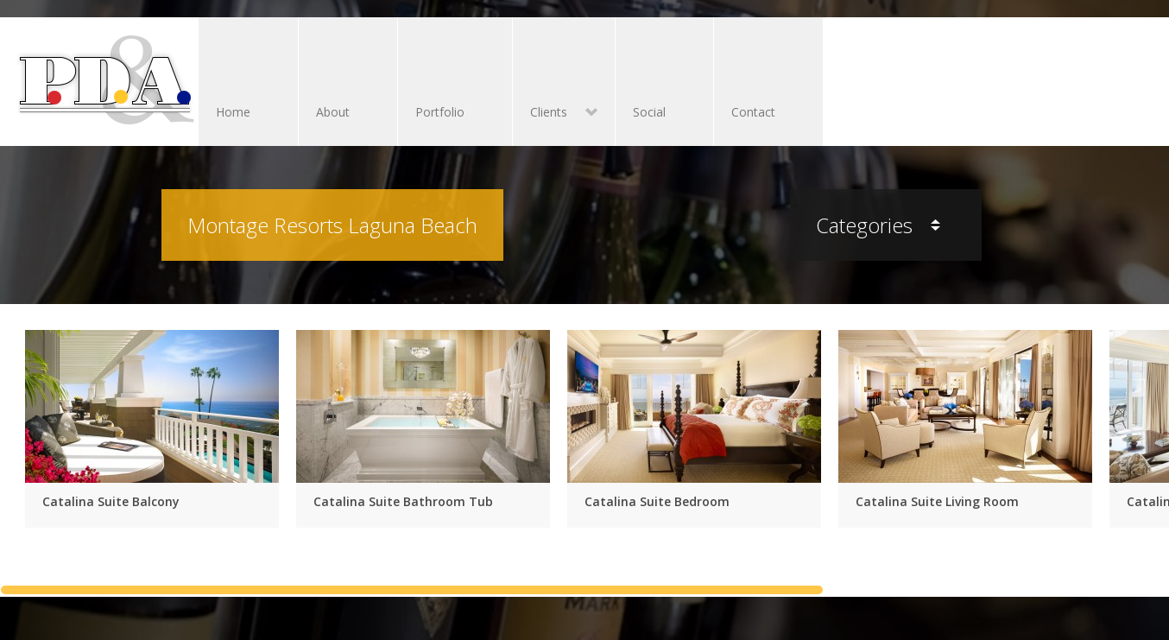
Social (649, 112)
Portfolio (439, 112)
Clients (555, 114)
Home (233, 112)
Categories (878, 225)
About (333, 112)
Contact (753, 112)
